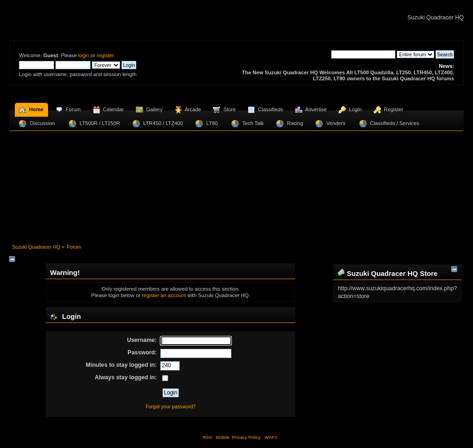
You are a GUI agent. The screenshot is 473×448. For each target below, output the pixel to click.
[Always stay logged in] (165, 378)
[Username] (195, 341)
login (83, 55)
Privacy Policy (246, 437)
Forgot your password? (170, 406)
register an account (164, 295)
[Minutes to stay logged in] (170, 365)
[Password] (195, 353)
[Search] (363, 54)
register (105, 55)
